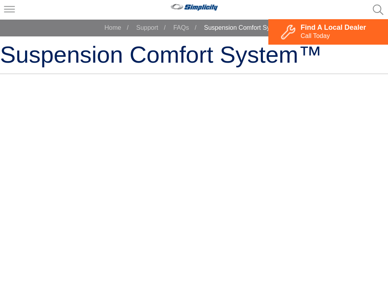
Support (147, 27)
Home (112, 27)
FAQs (181, 27)
